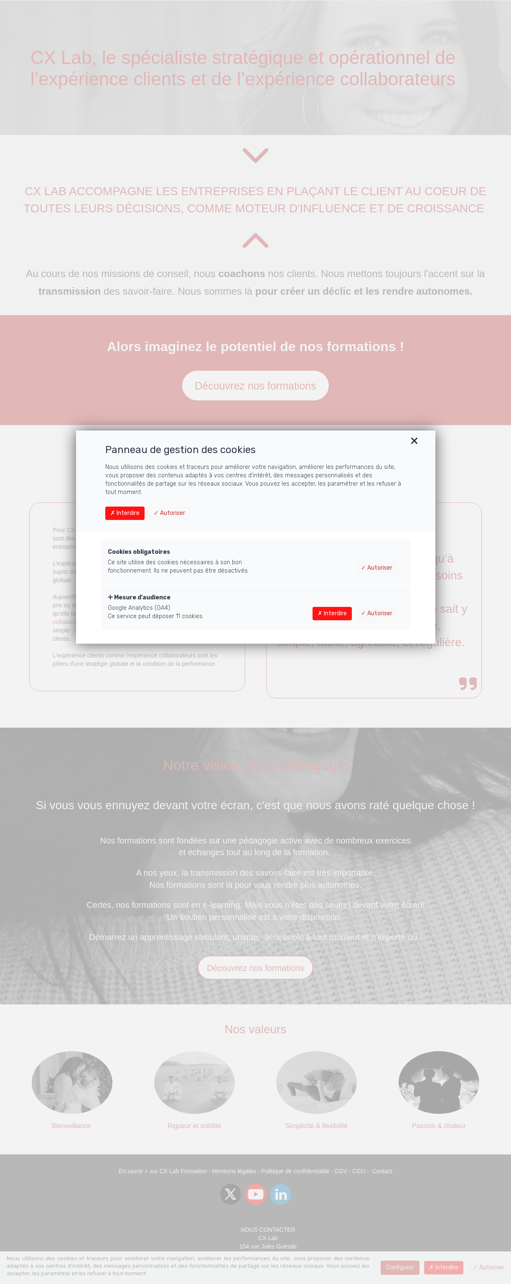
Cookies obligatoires (139, 551)
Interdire (125, 513)
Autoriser (169, 513)
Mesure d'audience (139, 597)
